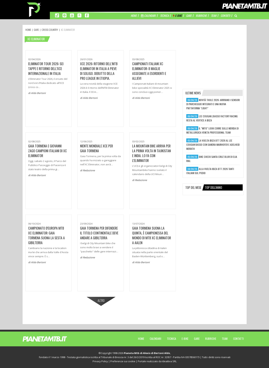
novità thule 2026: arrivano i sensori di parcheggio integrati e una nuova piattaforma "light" (213, 104)
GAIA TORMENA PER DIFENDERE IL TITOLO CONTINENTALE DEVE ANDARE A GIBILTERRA (99, 233)
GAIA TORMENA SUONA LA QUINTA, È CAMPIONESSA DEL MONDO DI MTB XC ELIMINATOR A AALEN (151, 235)
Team (225, 338)
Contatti (238, 338)
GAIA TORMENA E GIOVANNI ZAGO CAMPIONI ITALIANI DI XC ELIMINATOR (47, 150)
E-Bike (185, 338)
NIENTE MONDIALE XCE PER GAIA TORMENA (96, 148)
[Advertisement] (213, 58)
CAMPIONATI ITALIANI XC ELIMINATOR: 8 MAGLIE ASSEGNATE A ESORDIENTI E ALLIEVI (149, 71)
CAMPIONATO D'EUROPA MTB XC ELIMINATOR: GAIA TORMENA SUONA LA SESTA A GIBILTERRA (46, 235)
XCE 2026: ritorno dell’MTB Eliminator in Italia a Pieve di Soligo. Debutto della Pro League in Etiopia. (99, 71)
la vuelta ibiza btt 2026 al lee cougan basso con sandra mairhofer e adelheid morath (213, 144)
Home (141, 338)
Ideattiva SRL (169, 361)
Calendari (155, 338)
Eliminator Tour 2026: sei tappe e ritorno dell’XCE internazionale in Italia (45, 68)
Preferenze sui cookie (122, 361)
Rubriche (210, 338)
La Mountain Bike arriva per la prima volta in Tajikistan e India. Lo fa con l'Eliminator (151, 153)
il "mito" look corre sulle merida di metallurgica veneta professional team (212, 130)
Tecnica (171, 338)
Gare (197, 338)
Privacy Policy (100, 361)
